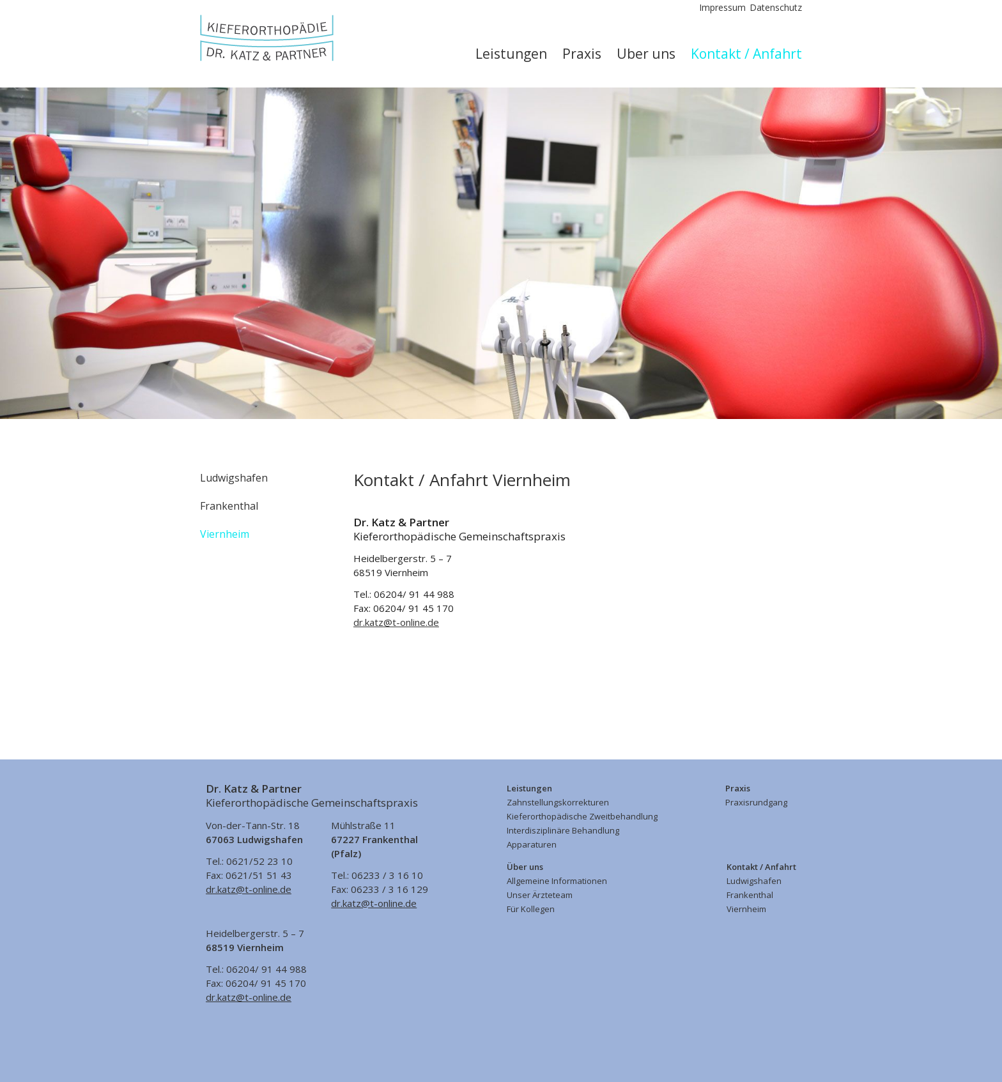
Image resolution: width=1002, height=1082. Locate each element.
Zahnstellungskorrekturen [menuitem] (558, 802)
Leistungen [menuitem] (511, 54)
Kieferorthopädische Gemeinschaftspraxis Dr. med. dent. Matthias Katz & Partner (267, 38)
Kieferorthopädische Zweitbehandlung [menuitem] (582, 816)
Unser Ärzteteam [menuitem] (540, 895)
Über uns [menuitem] (646, 54)
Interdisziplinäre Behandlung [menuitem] (563, 830)
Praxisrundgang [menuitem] (756, 802)
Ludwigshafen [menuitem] (234, 477)
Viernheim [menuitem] (224, 534)
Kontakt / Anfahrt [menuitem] (746, 54)
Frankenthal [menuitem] (229, 505)
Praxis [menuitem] (581, 54)
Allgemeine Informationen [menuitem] (557, 881)
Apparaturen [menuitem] (532, 844)
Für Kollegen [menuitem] (531, 909)
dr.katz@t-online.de (396, 622)
